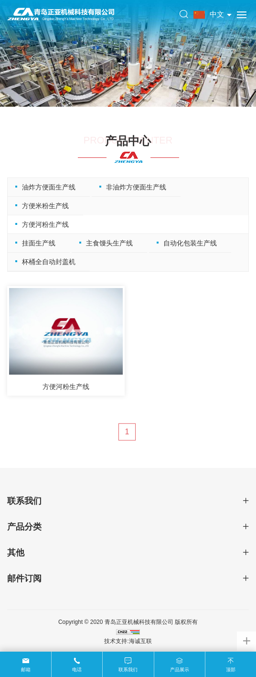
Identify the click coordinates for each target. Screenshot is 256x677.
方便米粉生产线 (44, 206)
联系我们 (128, 669)
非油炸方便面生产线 (135, 187)
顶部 (230, 669)
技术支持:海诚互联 (127, 641)
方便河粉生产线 (44, 224)
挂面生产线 (37, 243)
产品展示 (179, 669)
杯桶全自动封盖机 (47, 262)
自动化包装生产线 (188, 243)
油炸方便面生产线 (47, 187)
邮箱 (26, 669)
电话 (77, 669)
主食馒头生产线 (108, 243)
